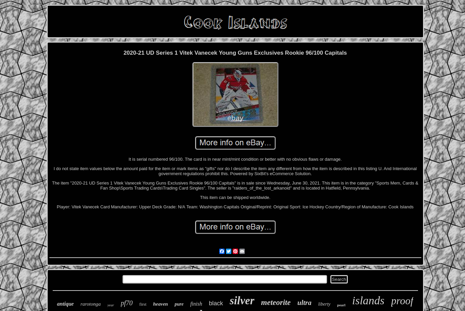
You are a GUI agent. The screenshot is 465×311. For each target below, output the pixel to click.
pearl (341, 305)
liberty (324, 304)
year (110, 305)
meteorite (276, 302)
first (142, 304)
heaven (160, 304)
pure (179, 304)
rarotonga (91, 304)
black (216, 303)
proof (402, 301)
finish (196, 304)
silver (242, 301)
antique (65, 304)
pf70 (127, 303)
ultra (304, 303)
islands (368, 300)
